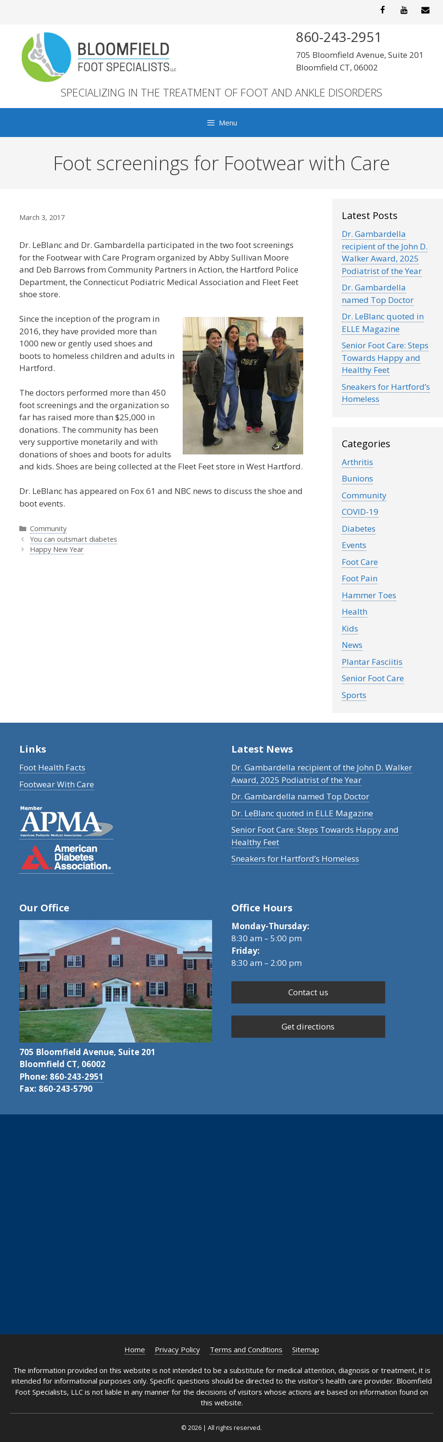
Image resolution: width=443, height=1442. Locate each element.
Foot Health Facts (52, 767)
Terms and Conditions (246, 1349)
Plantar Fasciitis (372, 661)
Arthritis (357, 461)
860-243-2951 (77, 1076)
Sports (354, 694)
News (352, 644)
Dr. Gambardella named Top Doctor (378, 293)
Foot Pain (359, 578)
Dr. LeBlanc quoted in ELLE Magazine (383, 322)
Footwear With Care (56, 784)
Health (354, 611)
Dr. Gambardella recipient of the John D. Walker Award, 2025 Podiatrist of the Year (385, 252)
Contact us (308, 992)
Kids (350, 628)
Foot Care (360, 561)
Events (354, 544)
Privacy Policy (177, 1349)
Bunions (357, 478)
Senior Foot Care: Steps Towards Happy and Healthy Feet (385, 357)
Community (48, 528)
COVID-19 (360, 511)
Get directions (308, 1026)
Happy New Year (57, 549)
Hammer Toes (369, 595)
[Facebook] (382, 10)
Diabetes (359, 528)
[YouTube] (404, 10)
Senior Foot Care (373, 678)
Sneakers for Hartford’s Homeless (295, 858)
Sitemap (305, 1349)
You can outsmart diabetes (73, 539)
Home (134, 1349)
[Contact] (425, 10)
